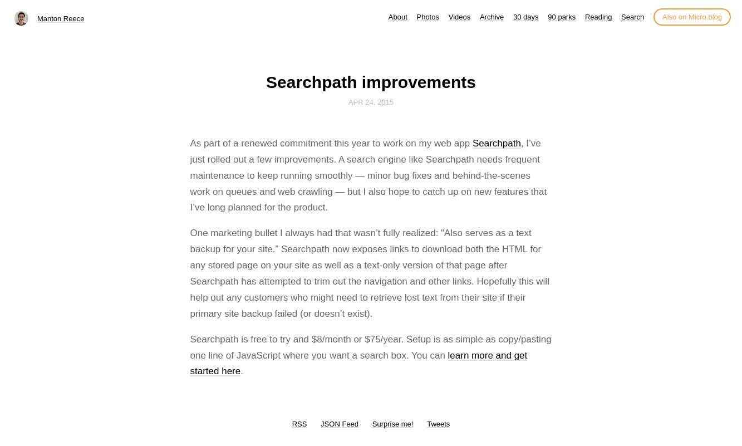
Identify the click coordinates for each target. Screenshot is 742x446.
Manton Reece (61, 18)
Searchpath (497, 143)
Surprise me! (393, 424)
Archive (492, 17)
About (398, 17)
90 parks (562, 17)
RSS (299, 424)
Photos (427, 17)
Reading (598, 17)
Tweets (438, 424)
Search (632, 17)
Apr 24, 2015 (371, 102)
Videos (460, 17)
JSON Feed (339, 424)
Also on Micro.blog (692, 17)
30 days (526, 17)
